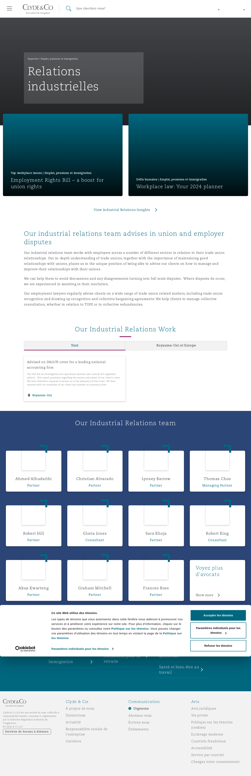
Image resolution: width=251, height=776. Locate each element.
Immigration (61, 661)
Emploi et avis (62, 650)
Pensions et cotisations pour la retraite (122, 656)
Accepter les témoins (218, 734)
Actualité (73, 722)
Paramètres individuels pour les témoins (80, 768)
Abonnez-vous (140, 715)
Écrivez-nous (139, 722)
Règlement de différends (172, 653)
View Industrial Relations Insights (122, 210)
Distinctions (76, 715)
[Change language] (235, 10)
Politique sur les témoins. (130, 748)
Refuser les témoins (218, 765)
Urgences (141, 708)
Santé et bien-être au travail (179, 670)
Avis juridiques (203, 708)
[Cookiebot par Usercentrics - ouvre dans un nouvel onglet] (25, 768)
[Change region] (200, 10)
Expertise (33, 58)
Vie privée (199, 715)
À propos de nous (80, 708)
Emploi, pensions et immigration (59, 58)
